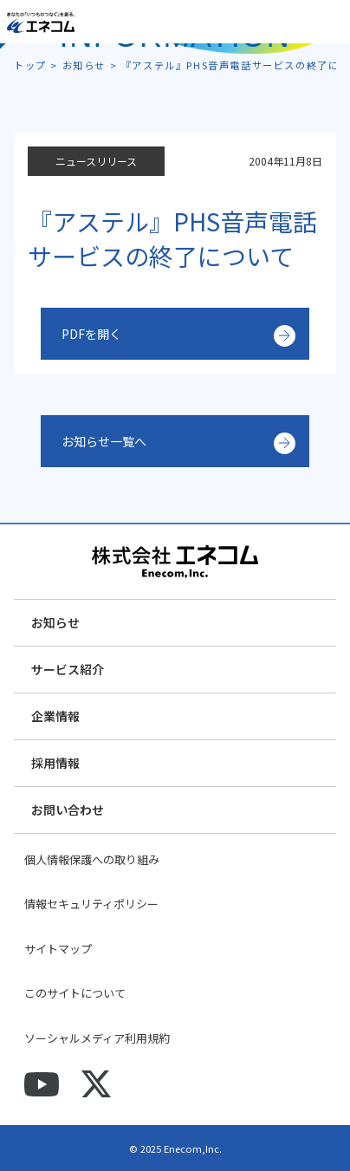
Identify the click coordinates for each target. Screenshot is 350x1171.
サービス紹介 (67, 669)
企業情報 (55, 716)
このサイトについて (75, 993)
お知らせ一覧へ (104, 441)
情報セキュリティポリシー (91, 903)
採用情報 (55, 762)
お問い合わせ (67, 809)
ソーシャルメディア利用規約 (97, 1038)
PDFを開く (91, 333)
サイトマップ (58, 948)
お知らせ (55, 622)
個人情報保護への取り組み (91, 859)
